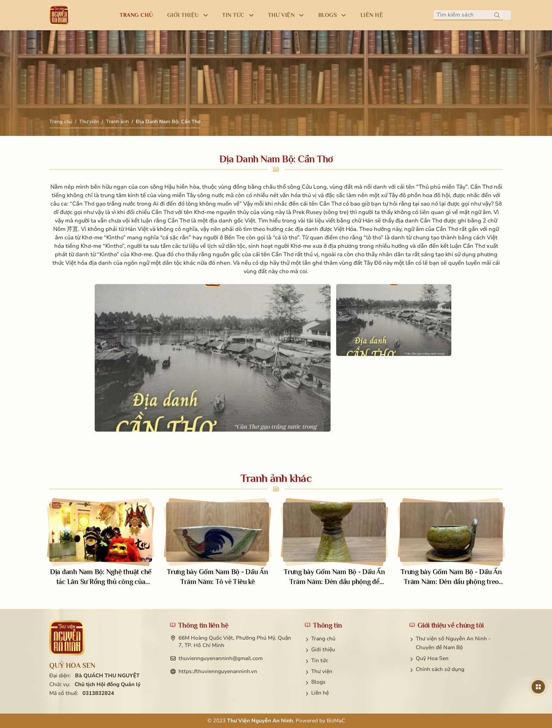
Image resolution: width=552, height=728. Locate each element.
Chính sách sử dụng (440, 669)
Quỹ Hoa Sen (432, 658)
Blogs (318, 681)
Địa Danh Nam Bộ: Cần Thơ (168, 121)
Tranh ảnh (117, 121)
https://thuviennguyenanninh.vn (217, 671)
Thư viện (89, 121)
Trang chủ (60, 121)
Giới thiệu (323, 649)
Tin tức (319, 660)
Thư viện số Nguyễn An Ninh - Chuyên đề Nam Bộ (453, 643)
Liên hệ (320, 692)
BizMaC (336, 720)
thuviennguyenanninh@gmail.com (220, 658)
